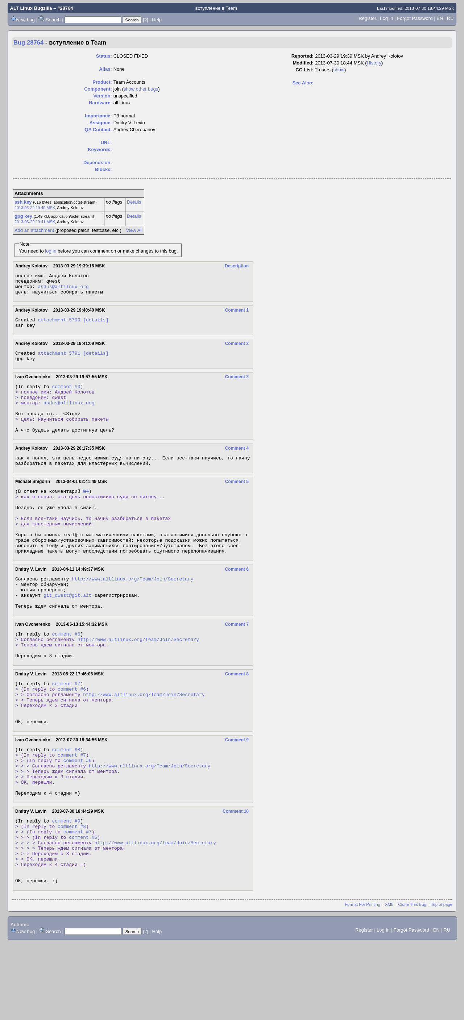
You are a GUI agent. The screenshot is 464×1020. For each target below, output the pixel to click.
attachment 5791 (59, 360)
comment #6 (66, 675)
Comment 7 (237, 664)
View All (134, 230)
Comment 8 (237, 719)
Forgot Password (414, 18)
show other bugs (141, 89)
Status (103, 56)
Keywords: (100, 149)
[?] (145, 19)
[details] (95, 325)
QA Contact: (98, 129)
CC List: (304, 69)
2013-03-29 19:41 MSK (34, 222)
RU (450, 18)
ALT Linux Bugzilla (31, 8)
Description (237, 265)
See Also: (303, 83)
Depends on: (97, 162)
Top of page (441, 981)
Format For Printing (362, 981)
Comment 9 (237, 794)
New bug (25, 19)
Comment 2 (237, 350)
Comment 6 (237, 602)
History (374, 63)
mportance (97, 115)
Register (367, 18)
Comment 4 (237, 466)
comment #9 (66, 886)
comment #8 (66, 805)
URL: (106, 142)
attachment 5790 (59, 325)
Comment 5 (237, 502)
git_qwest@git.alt (68, 633)
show (339, 69)
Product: (102, 82)
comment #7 (66, 730)
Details (134, 202)
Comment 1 (237, 314)
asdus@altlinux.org (63, 289)
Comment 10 (236, 875)
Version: (102, 96)
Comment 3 (237, 385)
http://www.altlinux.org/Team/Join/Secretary (132, 613)
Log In (386, 18)
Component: (98, 89)
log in (50, 251)
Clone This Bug (412, 981)
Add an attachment (34, 230)
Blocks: (103, 169)
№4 (86, 512)
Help (157, 19)
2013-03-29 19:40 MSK (34, 207)
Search (53, 19)
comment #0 (66, 396)
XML (389, 981)
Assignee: (101, 122)
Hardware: (100, 102)
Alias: (105, 69)
